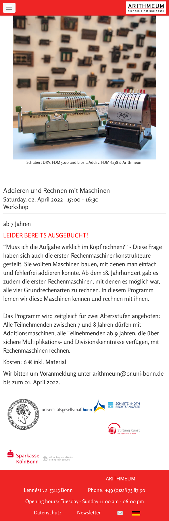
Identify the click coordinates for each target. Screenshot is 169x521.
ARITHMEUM (120, 479)
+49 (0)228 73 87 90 (125, 490)
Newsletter (89, 512)
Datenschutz (48, 512)
